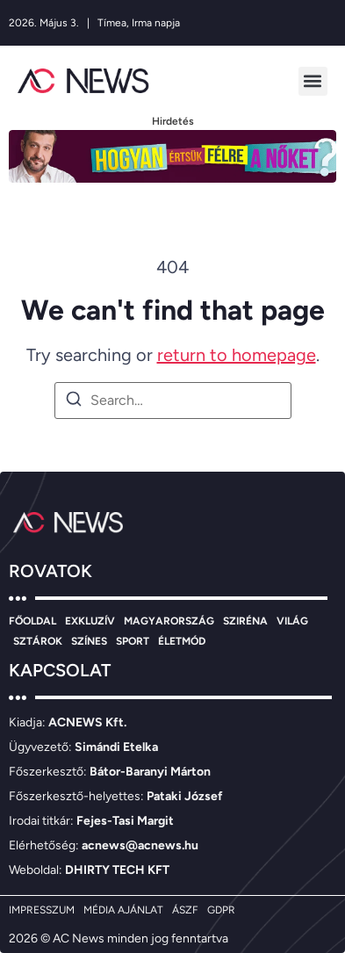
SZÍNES (89, 641)
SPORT (132, 641)
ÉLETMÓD (181, 641)
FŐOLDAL (32, 621)
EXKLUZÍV (90, 621)
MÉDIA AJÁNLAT (123, 910)
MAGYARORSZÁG (169, 621)
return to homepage (236, 354)
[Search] (74, 402)
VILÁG (292, 621)
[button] (312, 81)
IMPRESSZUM (42, 910)
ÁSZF (185, 910)
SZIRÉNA (245, 621)
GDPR (221, 910)
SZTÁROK (37, 641)
